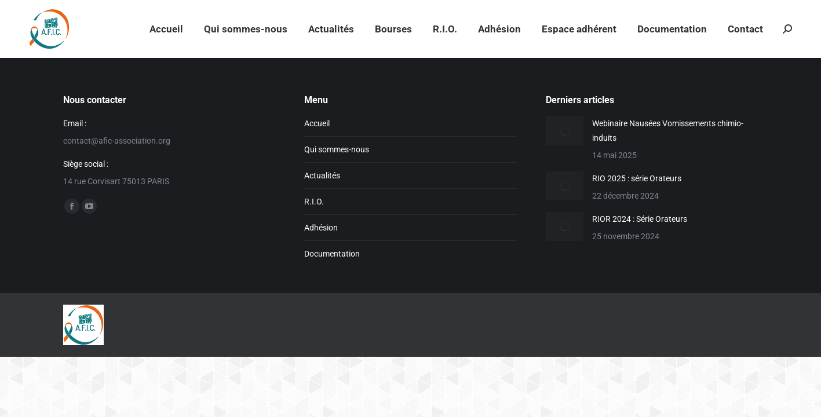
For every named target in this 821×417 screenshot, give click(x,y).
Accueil (317, 123)
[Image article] (564, 130)
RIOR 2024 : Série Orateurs (639, 219)
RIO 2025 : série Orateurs (636, 178)
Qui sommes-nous (336, 149)
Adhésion (321, 227)
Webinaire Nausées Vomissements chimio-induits (667, 130)
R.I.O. (314, 201)
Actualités (322, 175)
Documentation (332, 253)
